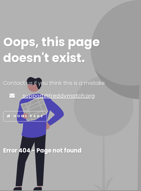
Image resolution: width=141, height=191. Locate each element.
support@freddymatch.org (58, 95)
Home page (25, 116)
